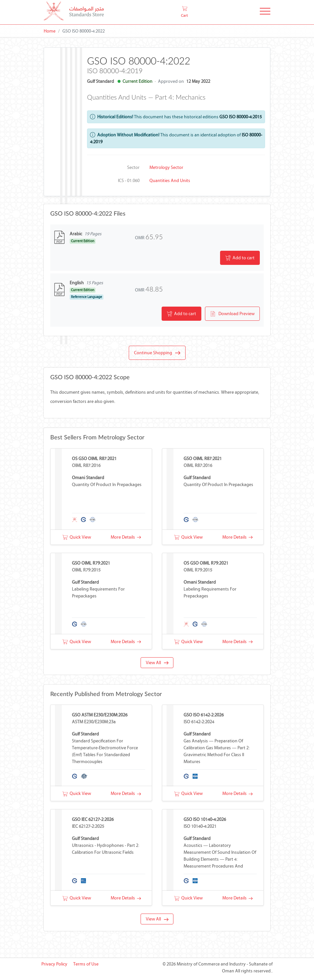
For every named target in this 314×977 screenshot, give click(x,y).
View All (157, 662)
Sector (133, 167)
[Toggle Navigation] (265, 12)
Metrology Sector (166, 167)
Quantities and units (169, 180)
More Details (126, 537)
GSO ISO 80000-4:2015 (240, 117)
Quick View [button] (76, 537)
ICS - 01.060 (129, 180)
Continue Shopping (157, 353)
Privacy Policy (54, 964)
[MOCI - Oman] (74, 12)
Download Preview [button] (232, 314)
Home (50, 31)
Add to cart (240, 258)
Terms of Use (86, 964)
